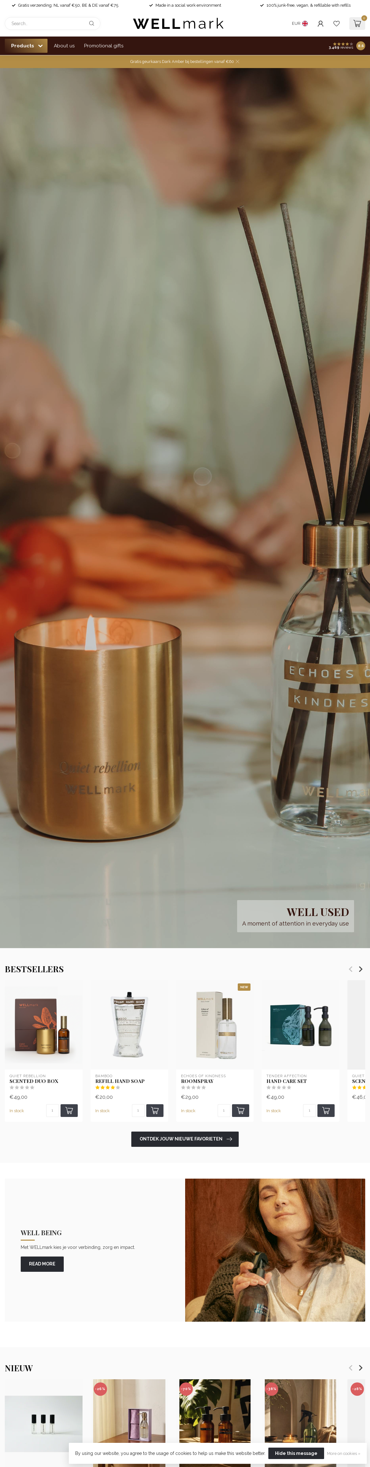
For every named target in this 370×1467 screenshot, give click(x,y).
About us (64, 46)
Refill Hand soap (120, 1081)
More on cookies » (343, 1453)
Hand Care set (286, 1081)
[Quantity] (52, 1111)
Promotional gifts (104, 46)
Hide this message (296, 1453)
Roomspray (197, 1081)
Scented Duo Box (34, 1081)
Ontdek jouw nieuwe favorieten (186, 1139)
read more (42, 1263)
